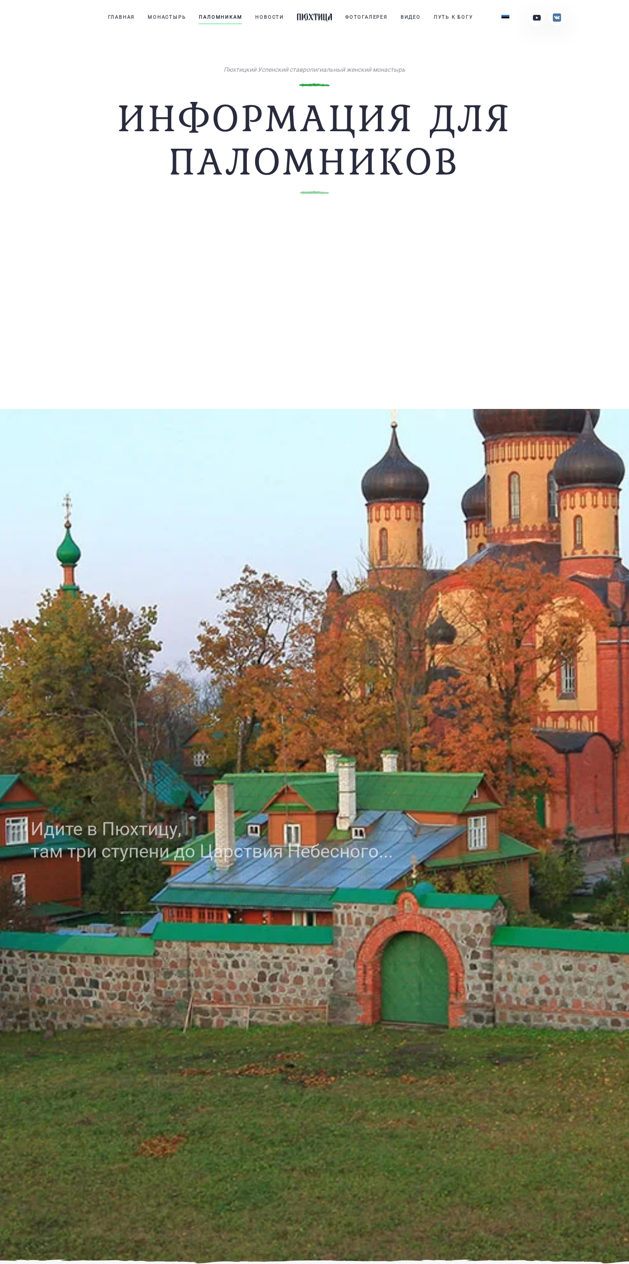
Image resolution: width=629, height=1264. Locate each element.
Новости (269, 17)
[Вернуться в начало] (314, 17)
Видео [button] (411, 17)
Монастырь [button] (167, 17)
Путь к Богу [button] (453, 17)
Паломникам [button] (220, 17)
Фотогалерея (366, 17)
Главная (121, 17)
